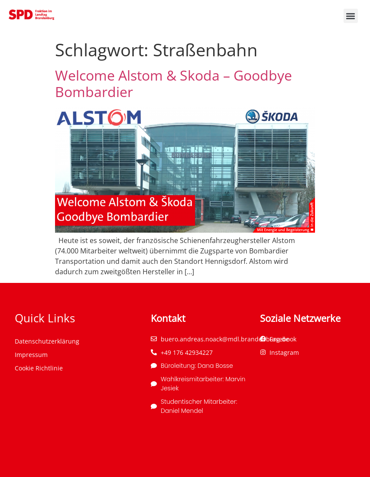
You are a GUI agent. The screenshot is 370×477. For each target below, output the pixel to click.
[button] (351, 16)
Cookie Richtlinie (39, 368)
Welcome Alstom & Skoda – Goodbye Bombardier (173, 83)
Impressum (31, 354)
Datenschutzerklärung (47, 341)
